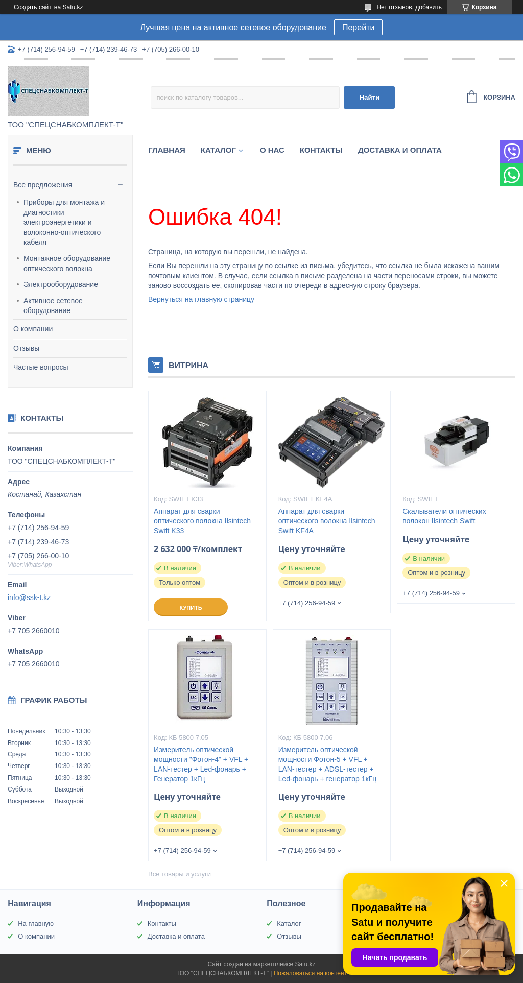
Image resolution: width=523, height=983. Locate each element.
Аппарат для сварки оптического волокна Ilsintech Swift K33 (202, 521)
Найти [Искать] (369, 97)
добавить (428, 7)
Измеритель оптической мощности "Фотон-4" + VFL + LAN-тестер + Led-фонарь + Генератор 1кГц (201, 764)
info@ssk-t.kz (29, 597)
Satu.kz (305, 964)
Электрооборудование (60, 284)
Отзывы (26, 348)
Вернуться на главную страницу (201, 299)
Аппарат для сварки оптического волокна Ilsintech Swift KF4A (326, 521)
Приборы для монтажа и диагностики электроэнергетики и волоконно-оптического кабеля (64, 222)
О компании (33, 329)
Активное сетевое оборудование (53, 306)
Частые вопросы (40, 367)
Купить (190, 608)
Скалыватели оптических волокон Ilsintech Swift (444, 516)
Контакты (321, 150)
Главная (166, 150)
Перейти (358, 27)
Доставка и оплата (400, 150)
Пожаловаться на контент (310, 973)
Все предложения (42, 185)
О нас (272, 150)
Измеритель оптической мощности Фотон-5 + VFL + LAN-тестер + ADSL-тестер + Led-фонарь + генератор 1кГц (327, 764)
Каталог (218, 150)
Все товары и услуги (179, 874)
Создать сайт (33, 7)
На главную (36, 923)
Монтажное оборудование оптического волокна (66, 263)
